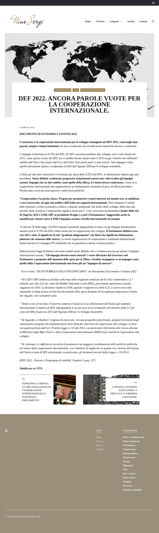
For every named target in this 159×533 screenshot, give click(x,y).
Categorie (117, 21)
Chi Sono (100, 21)
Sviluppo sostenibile (92, 90)
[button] (152, 21)
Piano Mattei (129, 477)
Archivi (130, 21)
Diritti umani (129, 457)
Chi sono (100, 441)
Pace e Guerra (130, 473)
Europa (126, 461)
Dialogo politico (130, 453)
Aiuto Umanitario (131, 441)
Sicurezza (127, 485)
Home (88, 21)
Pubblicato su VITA (31, 368)
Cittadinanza (129, 445)
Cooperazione (62, 90)
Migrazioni (128, 465)
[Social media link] (153, 3)
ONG (76, 90)
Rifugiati (127, 481)
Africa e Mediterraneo (133, 437)
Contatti (143, 21)
